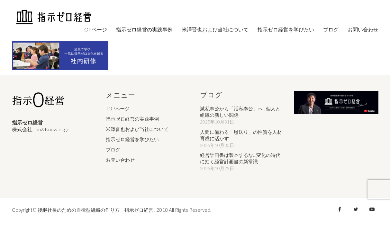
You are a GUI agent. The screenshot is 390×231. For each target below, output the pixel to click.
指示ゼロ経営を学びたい (132, 139)
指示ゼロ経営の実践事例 (132, 119)
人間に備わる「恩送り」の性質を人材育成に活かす (241, 135)
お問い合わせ (120, 160)
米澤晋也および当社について (137, 129)
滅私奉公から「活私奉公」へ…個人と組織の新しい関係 (240, 112)
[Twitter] (355, 209)
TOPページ (118, 108)
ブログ (113, 149)
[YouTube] (372, 209)
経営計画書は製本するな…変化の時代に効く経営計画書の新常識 (240, 158)
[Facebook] (339, 209)
